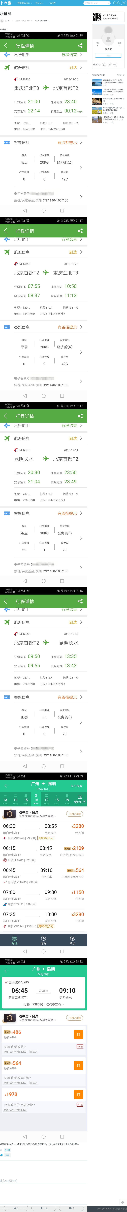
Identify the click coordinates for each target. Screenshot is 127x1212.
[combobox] (97, 3)
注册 (116, 3)
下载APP (52, 3)
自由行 (7, 1150)
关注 (108, 56)
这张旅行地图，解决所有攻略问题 (113, 100)
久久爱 (7, 21)
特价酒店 (40, 3)
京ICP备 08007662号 (104, 1209)
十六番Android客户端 (42, 21)
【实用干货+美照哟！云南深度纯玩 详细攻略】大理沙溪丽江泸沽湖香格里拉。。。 (113, 91)
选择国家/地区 (24, 3)
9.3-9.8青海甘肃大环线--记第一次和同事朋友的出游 (113, 109)
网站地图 (124, 1209)
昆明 (7, 1155)
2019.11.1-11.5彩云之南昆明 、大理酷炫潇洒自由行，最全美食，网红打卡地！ (113, 82)
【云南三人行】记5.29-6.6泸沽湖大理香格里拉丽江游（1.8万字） (113, 119)
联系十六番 (116, 1209)
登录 (123, 3)
